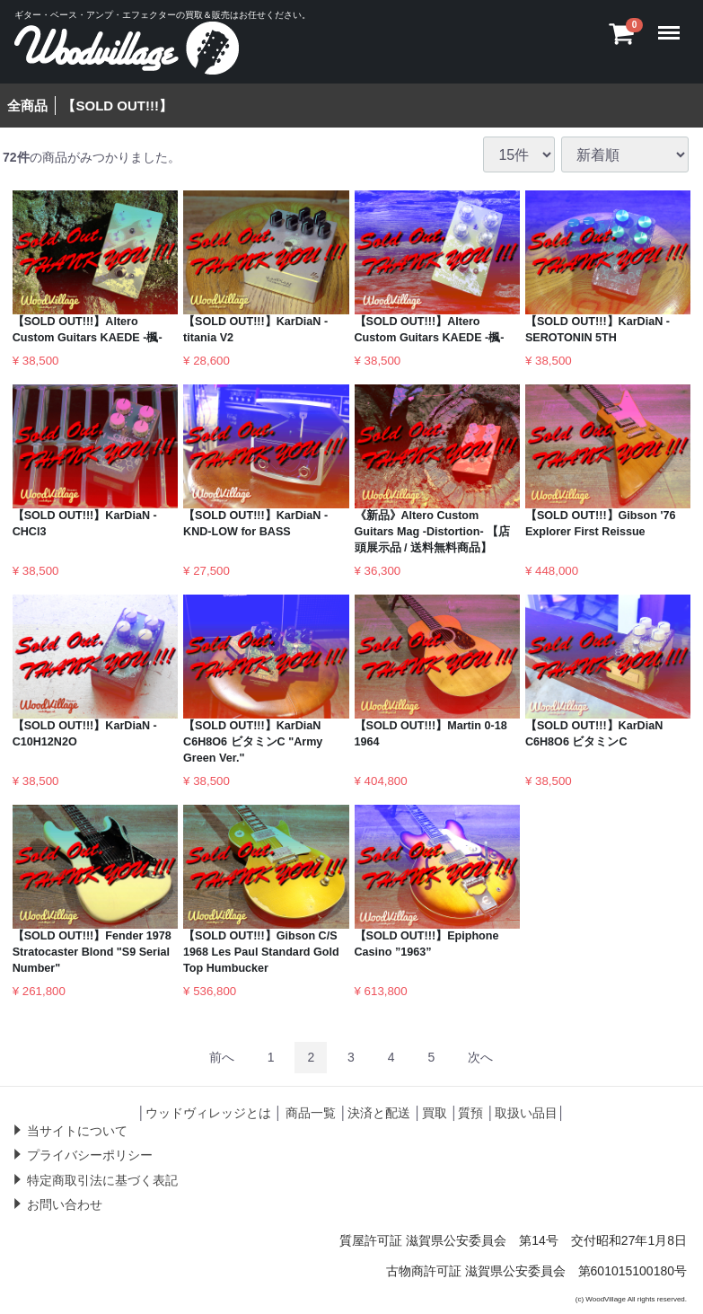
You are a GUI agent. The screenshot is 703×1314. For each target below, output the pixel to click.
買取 (434, 1113)
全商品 (27, 105)
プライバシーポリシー (90, 1155)
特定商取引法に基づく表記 (102, 1180)
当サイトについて (77, 1130)
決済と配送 (378, 1113)
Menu (673, 24)
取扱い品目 (526, 1113)
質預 (470, 1113)
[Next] (480, 1057)
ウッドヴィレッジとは (208, 1113)
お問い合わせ (64, 1204)
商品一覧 (311, 1113)
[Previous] (222, 1057)
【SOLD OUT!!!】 (116, 105)
